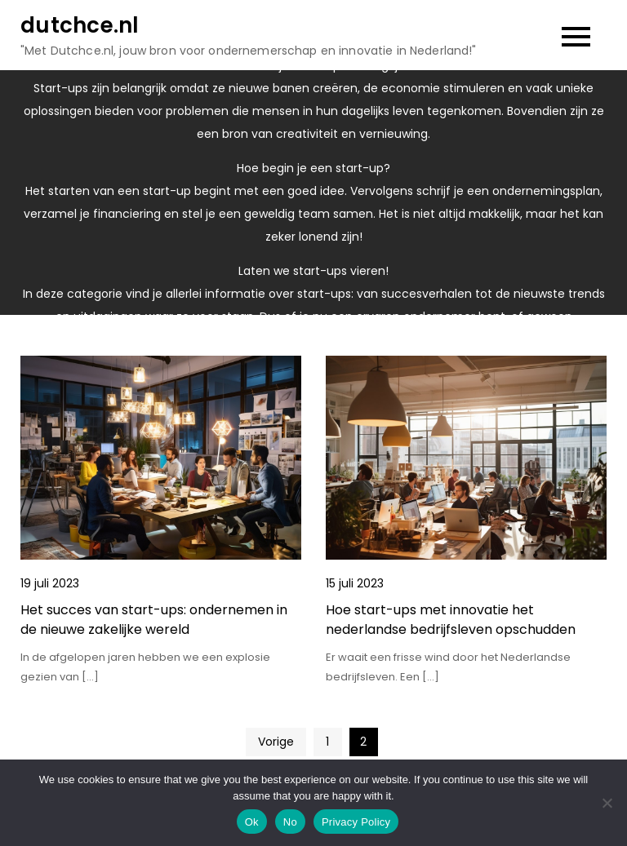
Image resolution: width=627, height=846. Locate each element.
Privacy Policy (356, 822)
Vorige (276, 741)
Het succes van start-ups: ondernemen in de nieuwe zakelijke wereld (153, 619)
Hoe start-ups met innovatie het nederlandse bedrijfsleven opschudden (451, 619)
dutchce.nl (80, 25)
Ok (252, 822)
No (290, 822)
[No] (606, 803)
